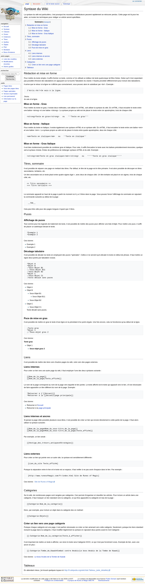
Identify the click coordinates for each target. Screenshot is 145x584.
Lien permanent (9, 96)
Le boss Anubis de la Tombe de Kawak (49, 557)
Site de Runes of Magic (43, 482)
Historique (66, 4)
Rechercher (5, 70)
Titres (6, 39)
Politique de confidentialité (54, 580)
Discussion (36, 4)
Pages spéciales (9, 91)
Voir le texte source (52, 4)
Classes (6, 32)
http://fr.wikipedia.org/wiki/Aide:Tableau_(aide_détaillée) (86, 570)
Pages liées (8, 86)
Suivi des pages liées (11, 88)
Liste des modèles (10, 59)
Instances (7, 37)
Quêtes (6, 42)
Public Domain (111, 579)
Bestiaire (7, 50)
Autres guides (8, 66)
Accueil (40, 405)
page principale (45, 408)
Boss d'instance (9, 52)
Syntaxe (6, 29)
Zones (6, 34)
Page (27, 4)
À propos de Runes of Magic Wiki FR (81, 580)
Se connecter (137, 1)
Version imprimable (10, 94)
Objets (6, 44)
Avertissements (103, 580)
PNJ (5, 47)
